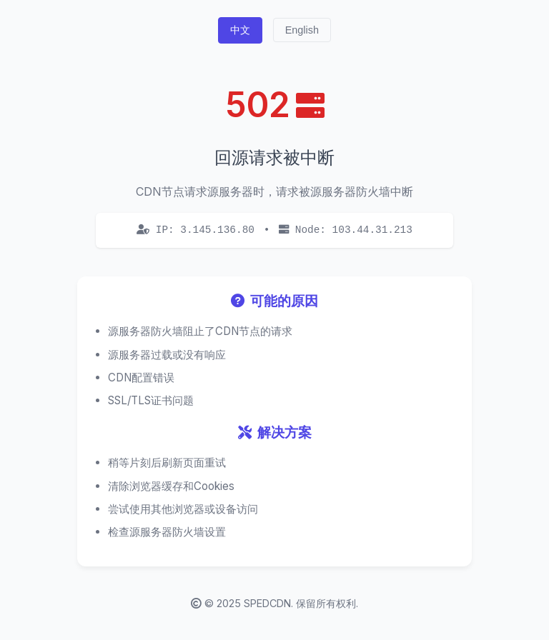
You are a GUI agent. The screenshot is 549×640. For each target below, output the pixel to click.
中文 (240, 30)
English (302, 30)
